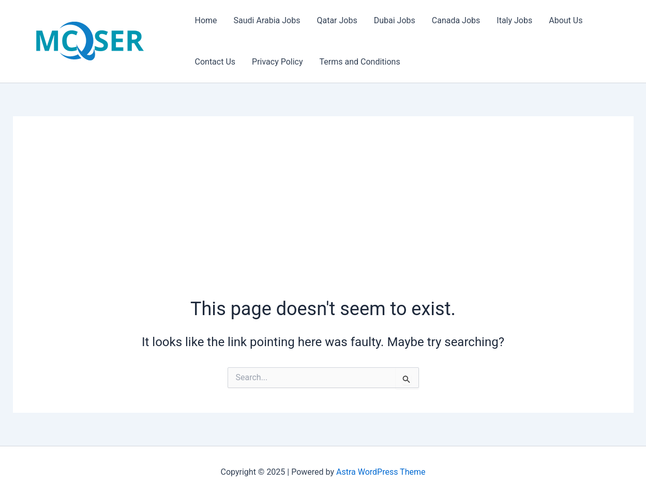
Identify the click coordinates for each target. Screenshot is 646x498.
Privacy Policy (277, 62)
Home (206, 20)
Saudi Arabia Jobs (267, 20)
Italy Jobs (514, 20)
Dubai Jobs (394, 20)
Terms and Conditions (360, 62)
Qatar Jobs (337, 20)
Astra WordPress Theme (380, 472)
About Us (565, 20)
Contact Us (215, 62)
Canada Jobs (456, 20)
